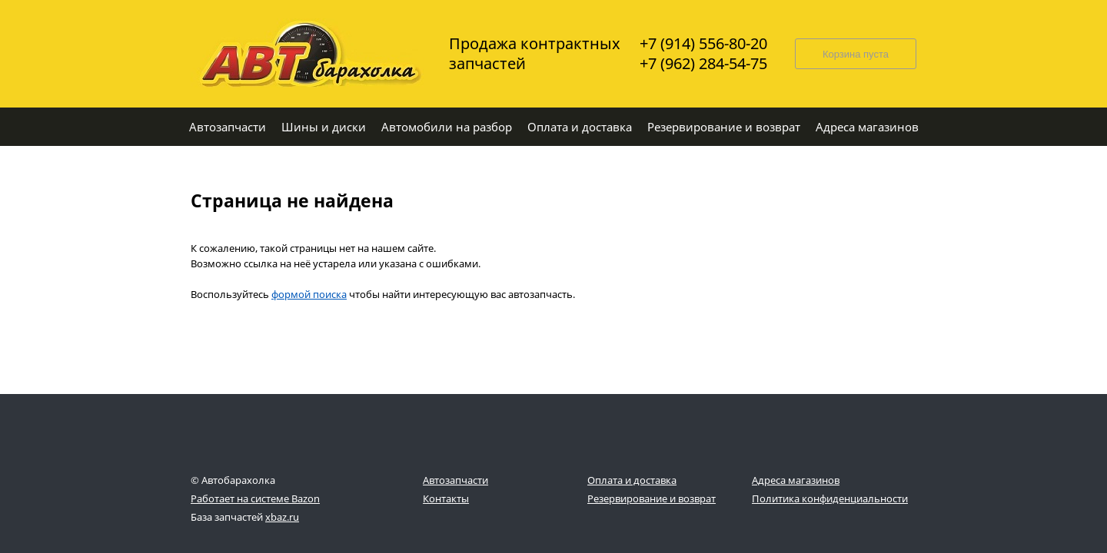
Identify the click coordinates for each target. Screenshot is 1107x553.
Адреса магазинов (795, 480)
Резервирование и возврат (651, 498)
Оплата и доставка (631, 480)
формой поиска (309, 294)
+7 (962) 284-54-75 (703, 64)
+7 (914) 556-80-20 (703, 44)
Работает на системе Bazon (255, 498)
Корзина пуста (856, 54)
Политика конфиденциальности (830, 498)
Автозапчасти (455, 480)
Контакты (446, 498)
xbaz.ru (282, 517)
